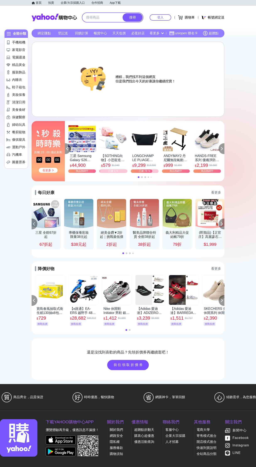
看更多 (157, 33)
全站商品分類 (207, 454)
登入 (160, 17)
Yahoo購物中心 (54, 17)
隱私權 (115, 442)
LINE (237, 453)
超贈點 (211, 33)
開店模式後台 (207, 442)
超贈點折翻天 (144, 429)
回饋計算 (81, 33)
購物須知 (116, 454)
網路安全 (116, 435)
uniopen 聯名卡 (183, 33)
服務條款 (116, 448)
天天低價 (119, 33)
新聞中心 (240, 430)
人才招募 (172, 442)
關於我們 (116, 429)
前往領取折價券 (129, 365)
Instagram (241, 445)
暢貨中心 (100, 33)
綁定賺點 (44, 33)
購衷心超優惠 (144, 435)
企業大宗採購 (175, 435)
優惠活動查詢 (144, 442)
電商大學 (203, 429)
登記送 (63, 33)
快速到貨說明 (207, 448)
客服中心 (172, 429)
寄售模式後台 (207, 435)
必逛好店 (138, 33)
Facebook (241, 438)
